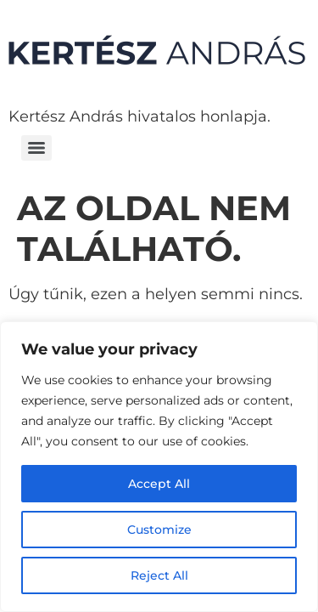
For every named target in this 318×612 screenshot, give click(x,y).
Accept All (159, 483)
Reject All (159, 575)
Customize (159, 529)
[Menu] (36, 148)
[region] (159, 466)
